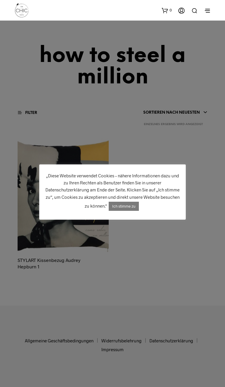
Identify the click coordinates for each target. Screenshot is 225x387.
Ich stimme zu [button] (123, 206)
